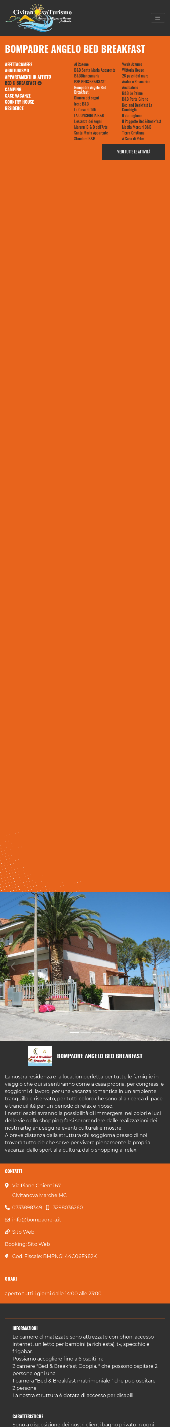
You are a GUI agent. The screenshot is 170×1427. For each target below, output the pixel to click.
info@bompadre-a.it (36, 1220)
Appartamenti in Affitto (28, 77)
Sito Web (23, 1232)
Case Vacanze (18, 96)
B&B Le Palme (132, 93)
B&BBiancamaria (86, 76)
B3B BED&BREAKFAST (90, 81)
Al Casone (81, 64)
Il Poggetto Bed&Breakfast (141, 121)
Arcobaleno (130, 87)
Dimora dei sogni (86, 98)
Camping (13, 89)
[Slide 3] (96, 1032)
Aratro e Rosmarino (136, 81)
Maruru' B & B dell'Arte (90, 127)
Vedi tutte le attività (133, 152)
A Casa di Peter (133, 139)
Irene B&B (81, 104)
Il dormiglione (132, 115)
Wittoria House (133, 70)
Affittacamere (18, 64)
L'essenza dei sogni (88, 121)
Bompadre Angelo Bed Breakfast (90, 89)
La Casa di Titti (85, 110)
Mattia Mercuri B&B (136, 127)
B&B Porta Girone (135, 99)
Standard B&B (84, 139)
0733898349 (27, 1207)
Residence (14, 108)
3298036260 (68, 1207)
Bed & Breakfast (23, 83)
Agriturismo (17, 70)
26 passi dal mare (135, 76)
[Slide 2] (85, 1032)
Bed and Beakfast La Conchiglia (137, 107)
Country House (19, 102)
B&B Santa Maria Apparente (94, 70)
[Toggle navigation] (158, 18)
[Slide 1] (74, 1032)
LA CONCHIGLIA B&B (89, 115)
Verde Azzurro (132, 64)
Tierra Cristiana (133, 133)
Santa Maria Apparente (91, 133)
